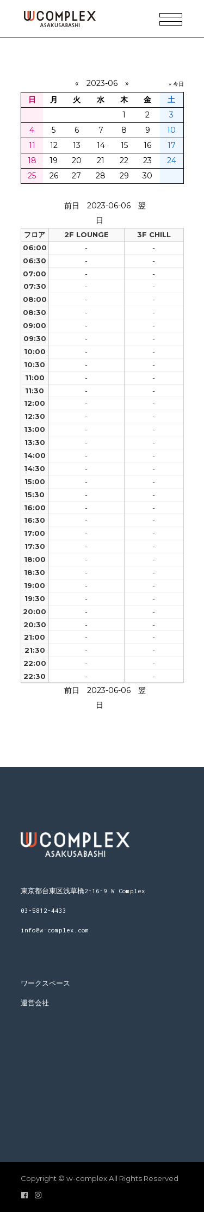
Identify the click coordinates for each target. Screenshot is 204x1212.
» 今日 (176, 84)
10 (171, 130)
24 (171, 160)
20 (77, 160)
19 (54, 160)
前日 (71, 206)
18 (32, 160)
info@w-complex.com (55, 929)
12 (54, 145)
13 (77, 145)
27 (76, 176)
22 (124, 160)
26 (54, 176)
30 (147, 176)
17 (172, 145)
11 (32, 145)
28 (101, 176)
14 (101, 145)
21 (100, 160)
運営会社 (35, 1002)
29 (124, 176)
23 (147, 160)
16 (147, 145)
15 (124, 145)
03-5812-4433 (43, 910)
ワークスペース (45, 983)
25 (32, 176)
